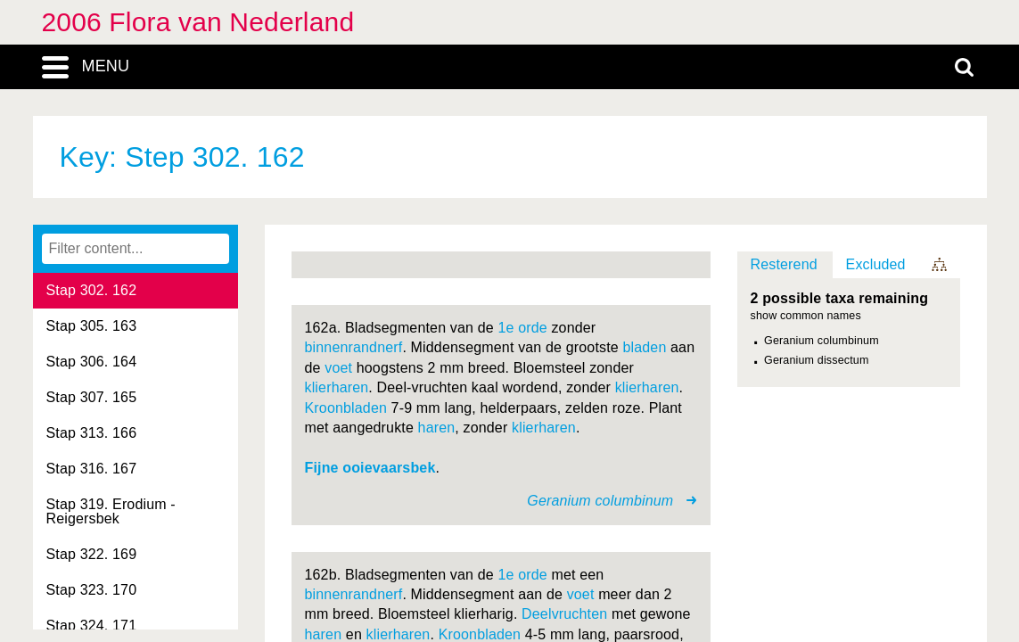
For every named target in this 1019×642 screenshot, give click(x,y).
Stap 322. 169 (91, 554)
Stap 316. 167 (91, 468)
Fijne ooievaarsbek (370, 467)
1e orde (521, 327)
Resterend (784, 264)
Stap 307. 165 (91, 397)
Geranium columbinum (821, 340)
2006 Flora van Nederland (198, 22)
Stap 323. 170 (91, 589)
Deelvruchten (564, 613)
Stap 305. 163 (91, 325)
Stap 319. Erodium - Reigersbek (111, 511)
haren (437, 427)
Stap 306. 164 (91, 361)
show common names (806, 316)
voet (338, 367)
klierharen (337, 387)
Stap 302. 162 (91, 290)
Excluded (876, 264)
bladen (644, 347)
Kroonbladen (346, 408)
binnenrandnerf (354, 347)
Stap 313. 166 (91, 432)
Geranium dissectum (816, 360)
